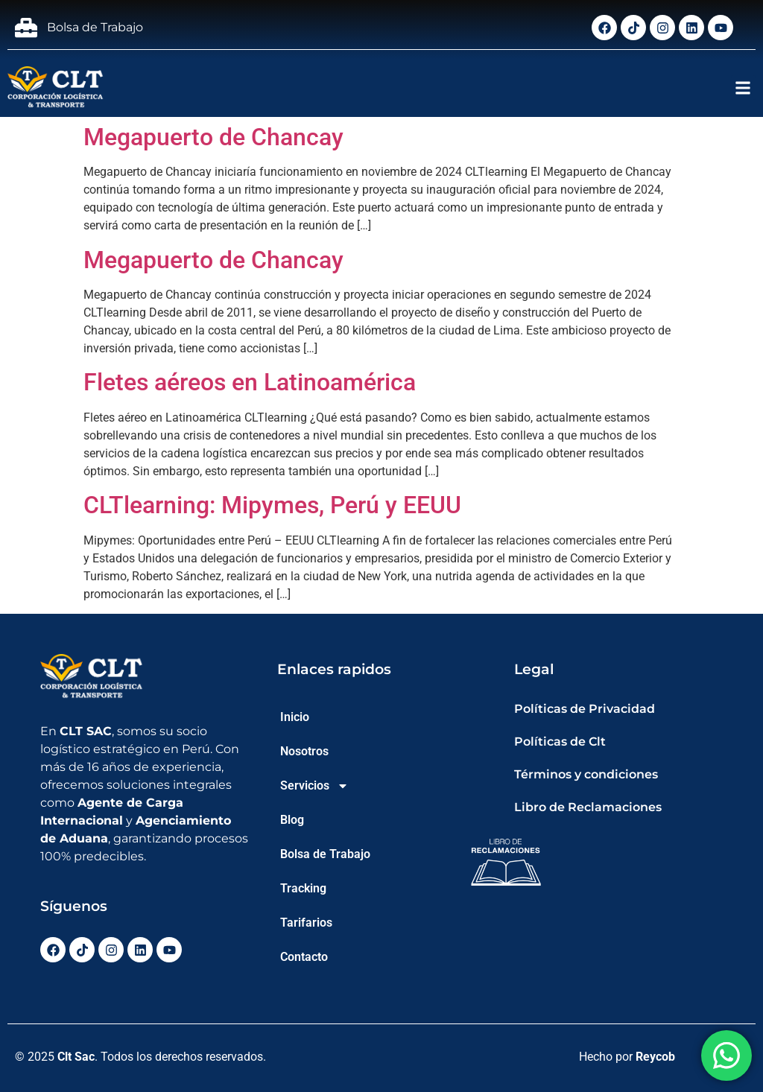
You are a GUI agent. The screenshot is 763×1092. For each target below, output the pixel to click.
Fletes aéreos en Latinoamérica (249, 382)
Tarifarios (306, 922)
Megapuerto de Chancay (213, 137)
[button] (743, 87)
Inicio (294, 717)
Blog (292, 820)
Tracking (303, 888)
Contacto (304, 957)
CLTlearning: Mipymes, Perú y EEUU (272, 505)
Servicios (314, 785)
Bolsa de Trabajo (325, 854)
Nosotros (304, 751)
